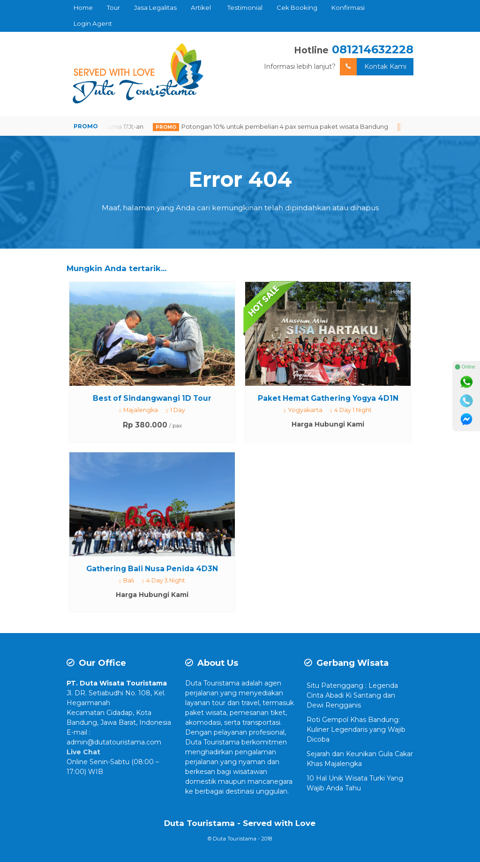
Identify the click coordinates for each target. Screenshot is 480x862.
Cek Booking (297, 7)
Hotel (394, 291)
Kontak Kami (373, 66)
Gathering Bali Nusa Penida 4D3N (152, 568)
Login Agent (93, 23)
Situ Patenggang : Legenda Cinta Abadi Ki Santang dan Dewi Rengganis (352, 695)
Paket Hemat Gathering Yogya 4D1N (328, 398)
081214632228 (372, 49)
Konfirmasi (348, 7)
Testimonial (244, 7)
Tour (113, 7)
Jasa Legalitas (155, 7)
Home (83, 7)
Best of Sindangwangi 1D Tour (152, 398)
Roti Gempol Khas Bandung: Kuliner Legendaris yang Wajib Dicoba (356, 729)
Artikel (201, 7)
